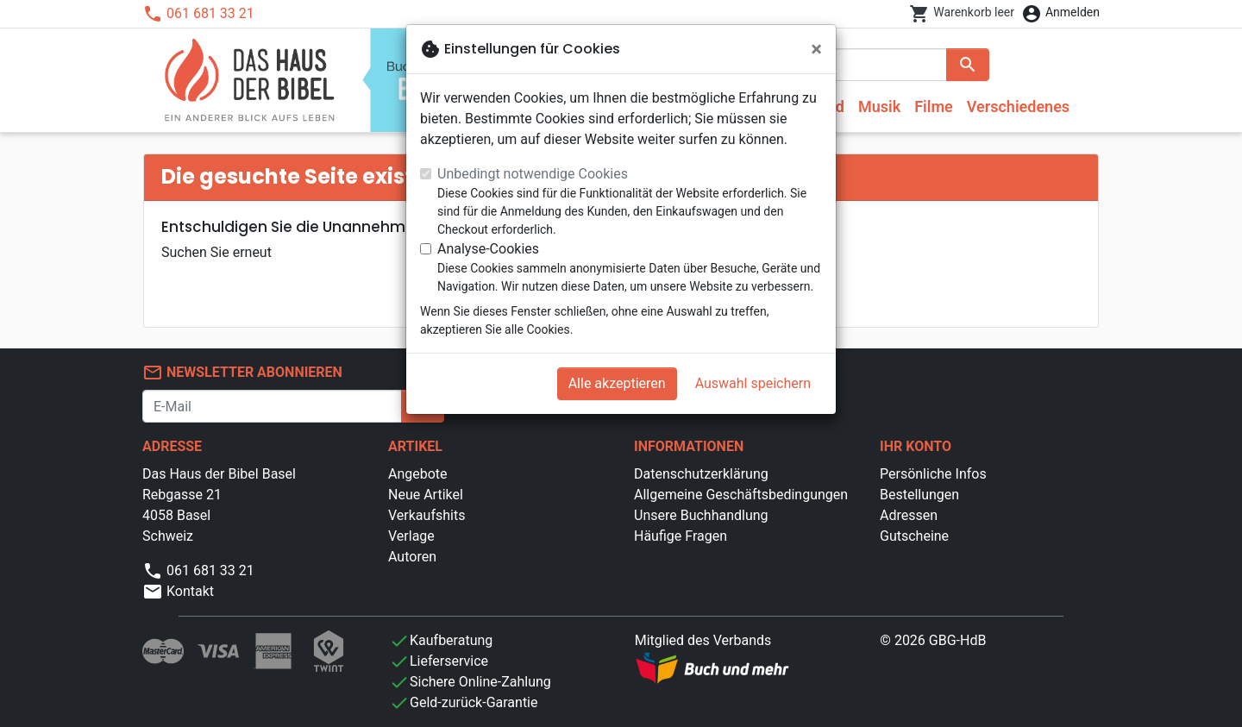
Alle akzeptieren (617, 383)
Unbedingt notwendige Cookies (532, 174)
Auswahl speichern (753, 383)
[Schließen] (816, 49)
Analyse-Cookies (488, 249)
